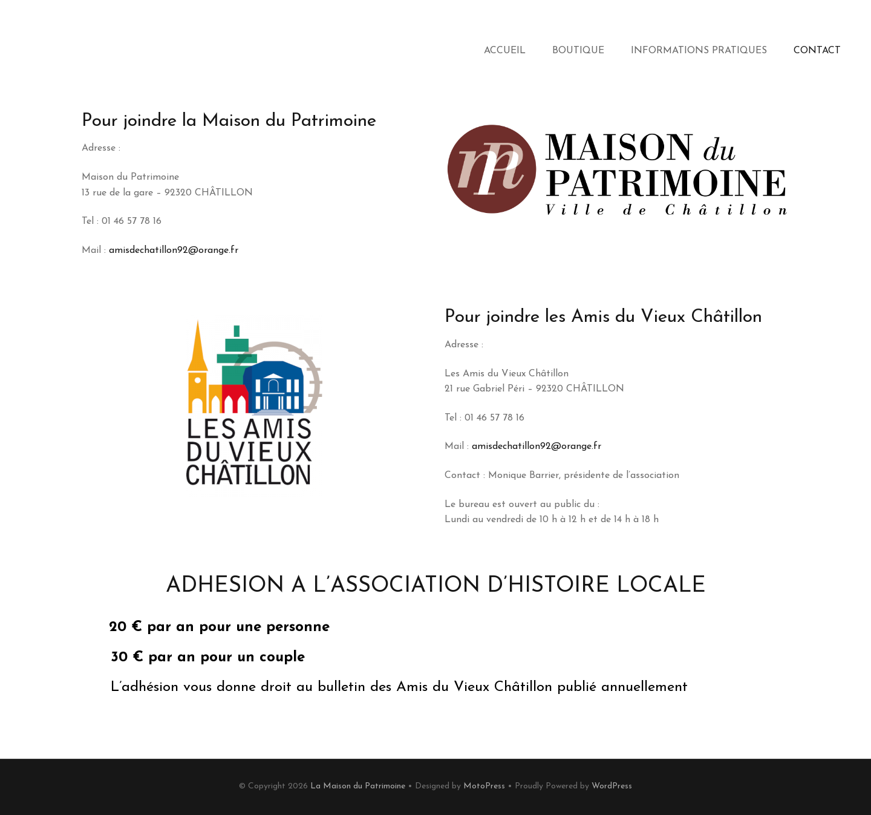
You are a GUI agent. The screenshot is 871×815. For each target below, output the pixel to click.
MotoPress (484, 786)
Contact (817, 51)
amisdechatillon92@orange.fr (173, 250)
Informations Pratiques (699, 51)
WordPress (612, 786)
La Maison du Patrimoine (357, 786)
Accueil (505, 51)
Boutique (578, 51)
